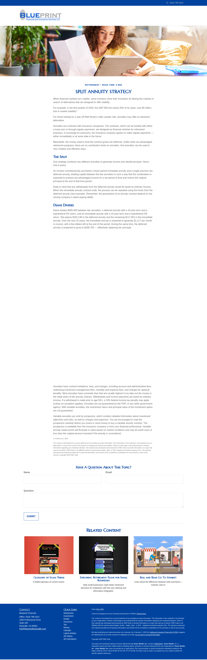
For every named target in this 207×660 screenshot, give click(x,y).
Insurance (68, 622)
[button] (92, 16)
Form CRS (100, 610)
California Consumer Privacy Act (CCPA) (164, 633)
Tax (65, 625)
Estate (66, 619)
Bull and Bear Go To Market (158, 578)
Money (67, 628)
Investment (68, 616)
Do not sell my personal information (147, 635)
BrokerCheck (141, 614)
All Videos (68, 637)
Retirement (68, 614)
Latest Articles (70, 634)
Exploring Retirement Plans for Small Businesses (103, 579)
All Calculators (70, 639)
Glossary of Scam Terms (49, 578)
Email (109, 473)
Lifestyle (67, 631)
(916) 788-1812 (175, 3)
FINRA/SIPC (158, 644)
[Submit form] (31, 517)
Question (29, 491)
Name (27, 473)
